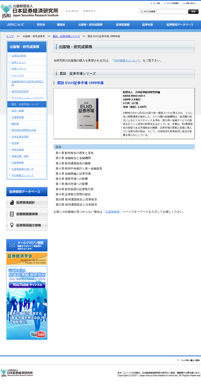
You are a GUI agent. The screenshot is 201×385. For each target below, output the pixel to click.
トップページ (72, 11)
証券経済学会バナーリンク (26, 259)
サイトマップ (89, 11)
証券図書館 (123, 24)
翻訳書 (15, 123)
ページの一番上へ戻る (188, 360)
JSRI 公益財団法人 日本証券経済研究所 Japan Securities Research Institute (30, 11)
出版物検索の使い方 (22, 169)
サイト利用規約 (172, 3)
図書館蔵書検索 (26, 214)
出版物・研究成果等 (90, 24)
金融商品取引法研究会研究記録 (27, 83)
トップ (10, 36)
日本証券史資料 (20, 136)
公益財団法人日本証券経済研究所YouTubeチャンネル (26, 303)
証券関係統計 (26, 203)
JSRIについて (15, 24)
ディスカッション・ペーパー (27, 97)
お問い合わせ (189, 3)
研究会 (41, 24)
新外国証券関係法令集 (23, 130)
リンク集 (155, 3)
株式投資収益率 (20, 91)
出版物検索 (112, 211)
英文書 (15, 143)
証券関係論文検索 (26, 225)
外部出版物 (17, 149)
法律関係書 (17, 117)
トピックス (17, 75)
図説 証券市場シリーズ (66, 36)
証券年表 (147, 24)
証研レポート (18, 68)
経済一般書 (17, 110)
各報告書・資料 (20, 156)
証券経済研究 (18, 55)
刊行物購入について (127, 60)
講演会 (61, 24)
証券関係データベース (180, 24)
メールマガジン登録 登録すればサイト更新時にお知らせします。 (26, 245)
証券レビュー (18, 62)
